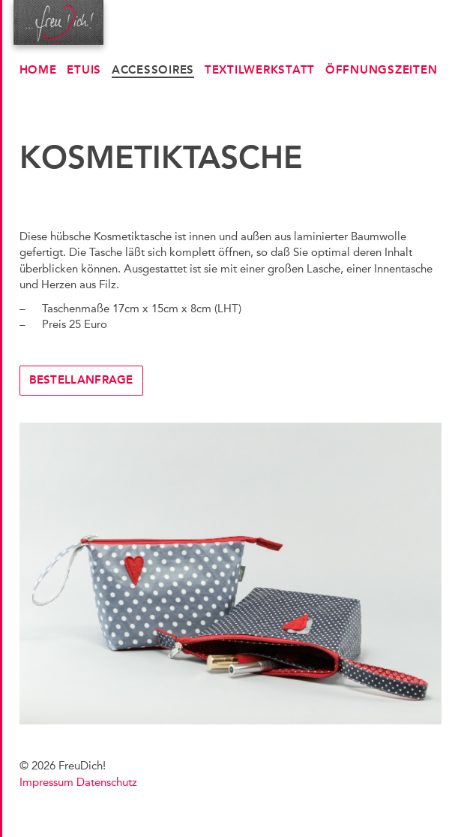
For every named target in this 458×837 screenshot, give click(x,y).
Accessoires (153, 70)
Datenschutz (106, 782)
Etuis (84, 70)
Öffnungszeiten (381, 70)
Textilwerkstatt (260, 70)
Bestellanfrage (81, 380)
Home (38, 70)
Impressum (46, 782)
